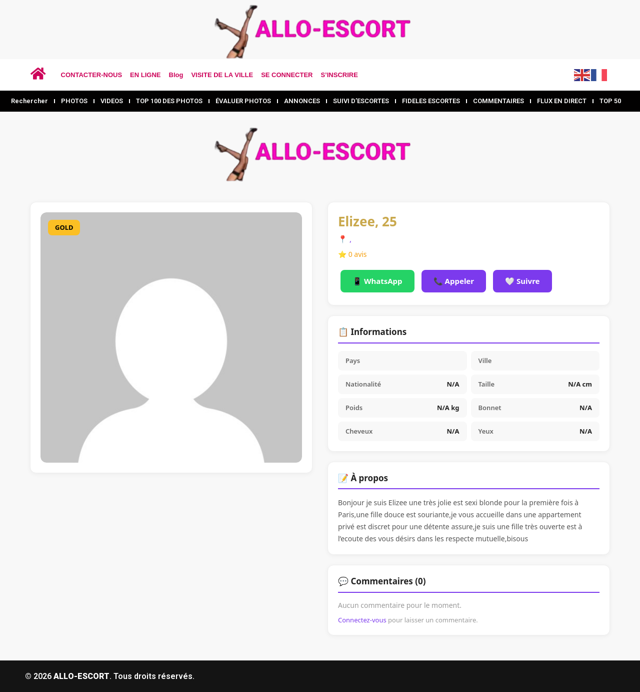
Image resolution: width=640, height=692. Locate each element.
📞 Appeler (454, 281)
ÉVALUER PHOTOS (243, 101)
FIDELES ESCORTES (431, 101)
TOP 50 (610, 101)
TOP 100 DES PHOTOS (169, 101)
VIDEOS (111, 101)
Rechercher (29, 101)
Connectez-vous (362, 619)
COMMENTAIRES (498, 101)
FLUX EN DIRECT (561, 101)
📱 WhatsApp (377, 281)
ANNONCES (302, 101)
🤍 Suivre (522, 281)
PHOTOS (74, 101)
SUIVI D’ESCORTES (361, 101)
